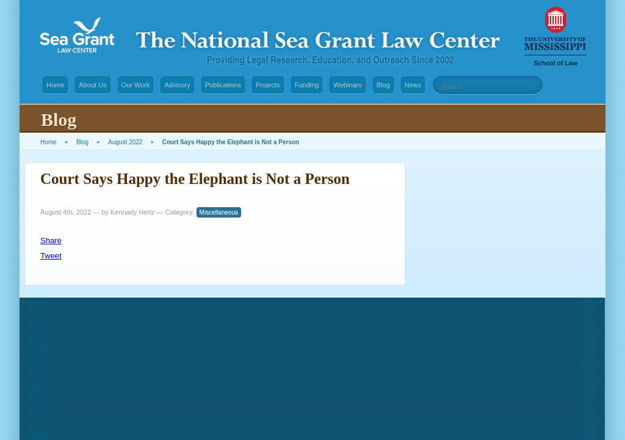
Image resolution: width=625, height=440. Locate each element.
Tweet (51, 255)
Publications (223, 85)
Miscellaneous (219, 212)
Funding (307, 85)
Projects (268, 85)
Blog (383, 85)
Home (55, 85)
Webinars (347, 85)
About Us (92, 85)
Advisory (177, 85)
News (413, 85)
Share (51, 240)
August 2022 (125, 142)
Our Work (135, 85)
